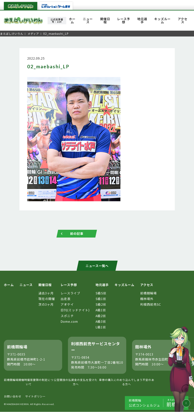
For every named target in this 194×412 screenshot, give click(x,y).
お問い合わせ (12, 396)
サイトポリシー (35, 396)
